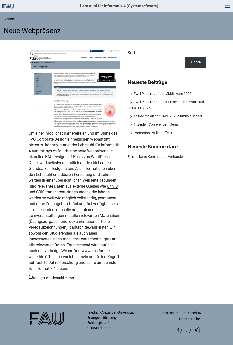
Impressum (169, 313)
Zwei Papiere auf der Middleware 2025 (162, 93)
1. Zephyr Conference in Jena (156, 124)
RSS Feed (187, 330)
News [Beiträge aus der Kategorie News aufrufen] (69, 278)
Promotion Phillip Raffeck (153, 133)
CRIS (40, 192)
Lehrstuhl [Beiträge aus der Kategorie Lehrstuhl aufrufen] (56, 278)
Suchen (134, 52)
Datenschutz (192, 313)
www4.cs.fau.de (96, 251)
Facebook (178, 330)
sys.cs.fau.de (57, 151)
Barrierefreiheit (190, 319)
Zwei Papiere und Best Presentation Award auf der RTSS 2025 (166, 105)
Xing (196, 330)
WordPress (100, 157)
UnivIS (112, 186)
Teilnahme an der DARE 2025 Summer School (168, 116)
